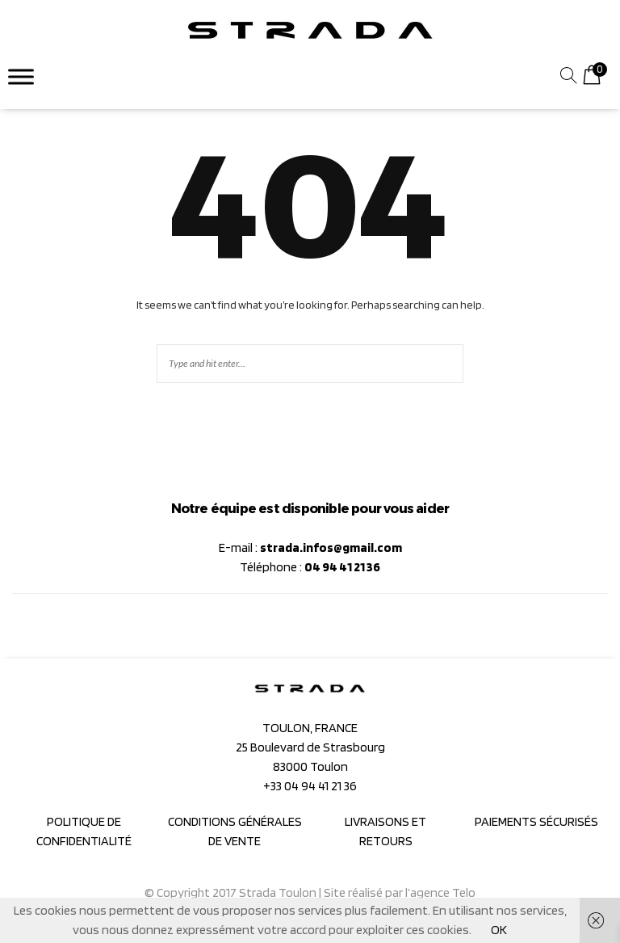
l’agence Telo (440, 892)
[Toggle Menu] (21, 76)
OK (499, 929)
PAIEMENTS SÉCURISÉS (536, 821)
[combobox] (475, 76)
